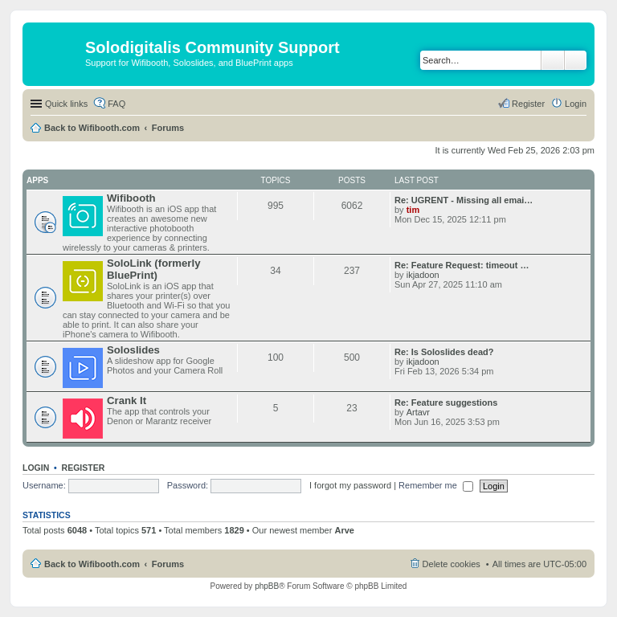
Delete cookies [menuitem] (451, 564)
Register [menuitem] (528, 103)
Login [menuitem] (575, 103)
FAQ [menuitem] (116, 103)
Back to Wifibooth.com (92, 128)
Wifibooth (131, 198)
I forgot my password (350, 485)
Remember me (435, 485)
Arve (343, 530)
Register (83, 467)
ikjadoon (423, 275)
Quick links (66, 103)
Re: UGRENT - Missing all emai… (463, 200)
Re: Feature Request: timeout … (461, 265)
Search (553, 60)
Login (35, 467)
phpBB (267, 586)
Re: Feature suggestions (445, 402)
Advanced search (575, 60)
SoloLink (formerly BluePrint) (154, 269)
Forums (168, 128)
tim (413, 210)
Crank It (126, 400)
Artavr (418, 412)
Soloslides (133, 350)
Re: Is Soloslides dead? (443, 352)
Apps (37, 180)
